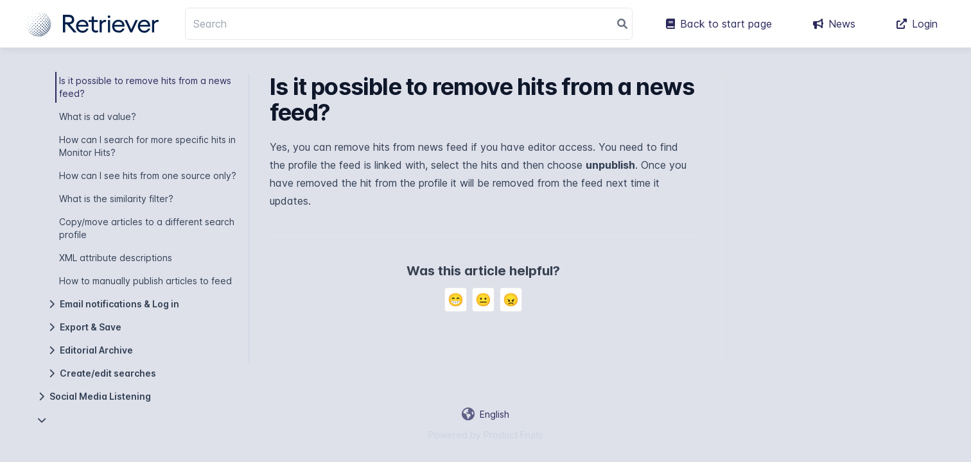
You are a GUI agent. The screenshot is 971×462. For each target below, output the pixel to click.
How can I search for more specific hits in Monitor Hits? (147, 146)
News (834, 23)
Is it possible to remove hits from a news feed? (145, 87)
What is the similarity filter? (116, 198)
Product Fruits (513, 434)
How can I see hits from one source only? (147, 175)
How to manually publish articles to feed (145, 280)
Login (917, 23)
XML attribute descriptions (115, 257)
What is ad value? (97, 116)
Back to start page (719, 23)
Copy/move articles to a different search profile (146, 228)
